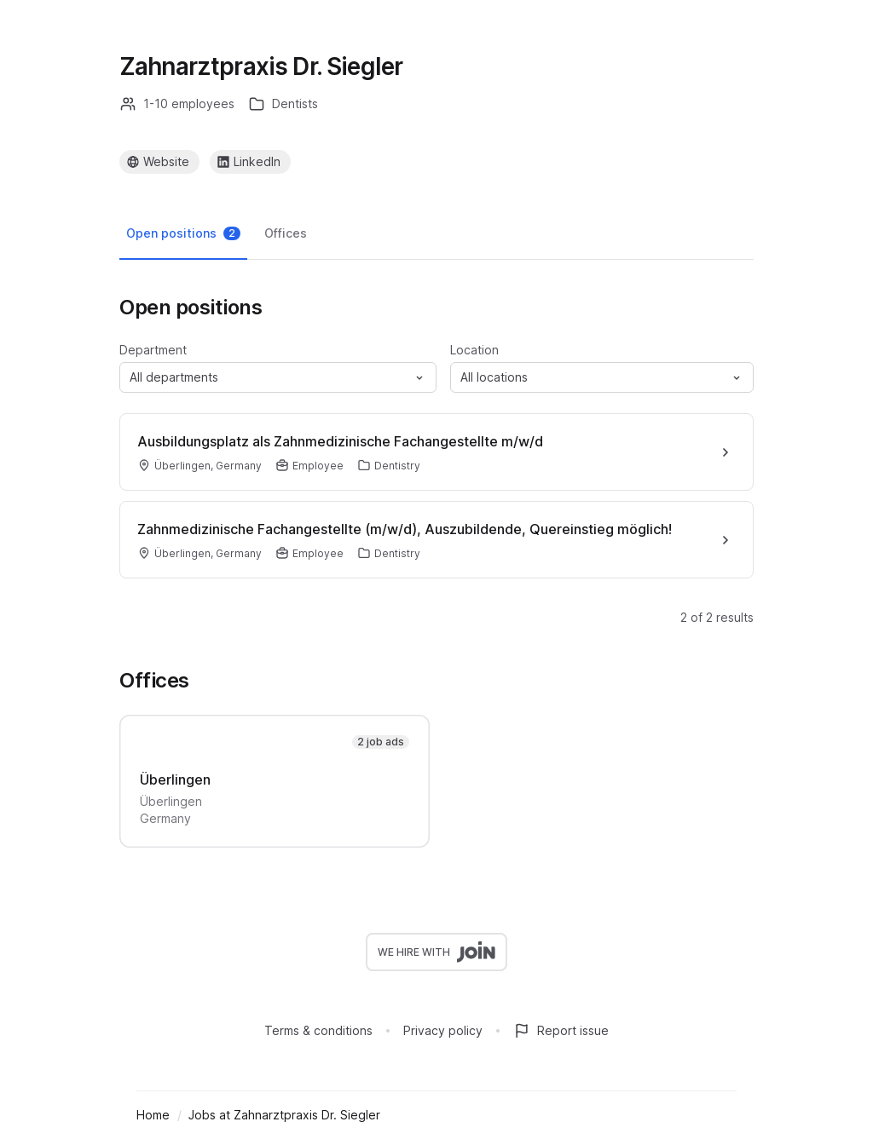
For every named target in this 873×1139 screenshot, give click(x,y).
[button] (277, 377)
